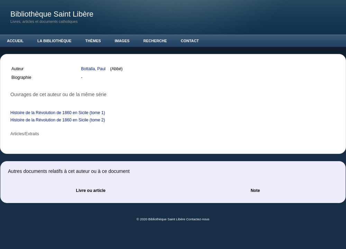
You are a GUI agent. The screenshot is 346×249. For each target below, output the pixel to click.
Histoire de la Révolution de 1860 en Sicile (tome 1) (57, 112)
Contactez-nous (197, 219)
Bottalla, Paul (94, 68)
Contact (190, 41)
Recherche (155, 41)
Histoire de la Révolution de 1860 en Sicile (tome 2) (57, 120)
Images (122, 41)
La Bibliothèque (54, 41)
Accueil (15, 41)
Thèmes (93, 41)
